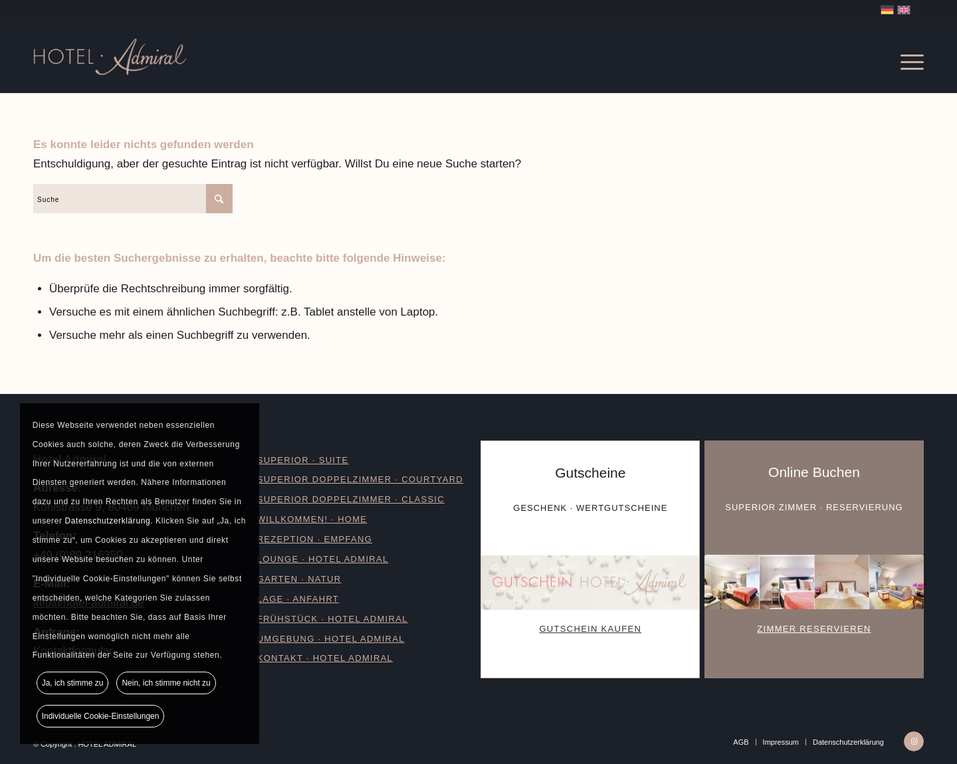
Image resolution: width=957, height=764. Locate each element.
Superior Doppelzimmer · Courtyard (360, 479)
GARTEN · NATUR (299, 579)
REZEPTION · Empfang (315, 539)
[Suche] (133, 198)
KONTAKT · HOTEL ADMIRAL (325, 658)
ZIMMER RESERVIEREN (814, 629)
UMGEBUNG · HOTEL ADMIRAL (331, 639)
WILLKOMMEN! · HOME (312, 519)
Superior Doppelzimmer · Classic (351, 499)
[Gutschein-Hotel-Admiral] (590, 582)
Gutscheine (590, 472)
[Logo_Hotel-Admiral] (155, 56)
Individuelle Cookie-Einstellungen (101, 716)
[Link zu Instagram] (914, 741)
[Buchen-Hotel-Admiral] (814, 582)
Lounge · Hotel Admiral (323, 559)
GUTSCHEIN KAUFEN (590, 629)
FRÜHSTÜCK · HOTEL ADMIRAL (332, 619)
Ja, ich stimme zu (73, 683)
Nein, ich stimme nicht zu (166, 683)
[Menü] (905, 56)
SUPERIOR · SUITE (303, 460)
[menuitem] (905, 56)
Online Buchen (814, 472)
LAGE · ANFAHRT (298, 599)
